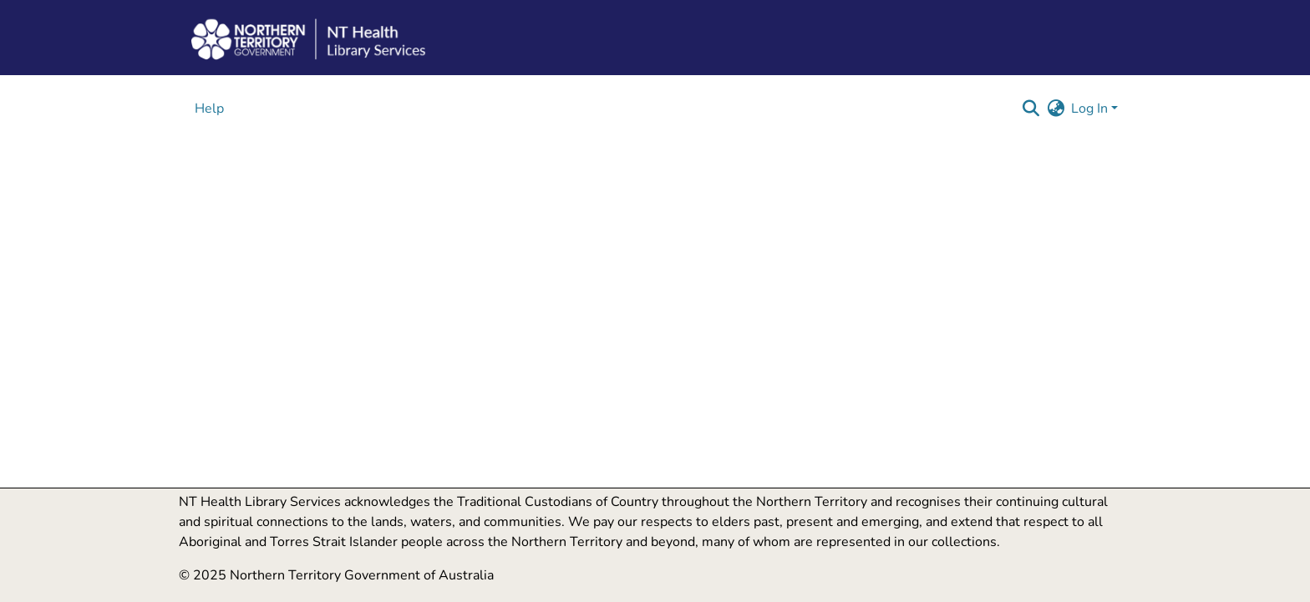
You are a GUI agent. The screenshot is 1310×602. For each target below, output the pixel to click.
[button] (1030, 109)
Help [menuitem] (209, 108)
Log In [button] (1091, 108)
